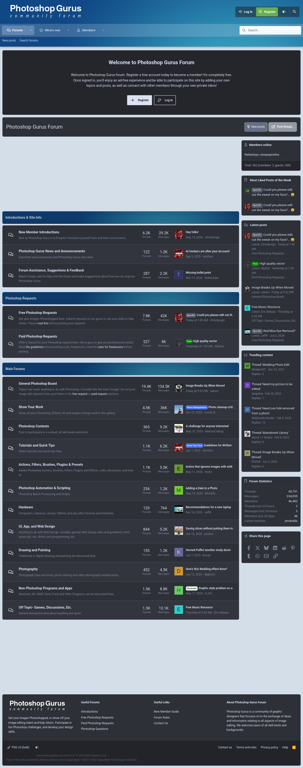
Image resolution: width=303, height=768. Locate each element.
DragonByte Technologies (111, 759)
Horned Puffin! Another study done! (208, 550)
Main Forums (15, 369)
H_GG (208, 593)
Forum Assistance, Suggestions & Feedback (51, 270)
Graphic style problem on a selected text (218, 588)
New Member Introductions (39, 232)
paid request (99, 394)
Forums (17, 30)
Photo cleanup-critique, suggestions (220, 407)
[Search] (294, 12)
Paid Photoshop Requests (38, 336)
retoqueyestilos (269, 154)
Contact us (225, 747)
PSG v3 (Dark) (18, 747)
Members (88, 30)
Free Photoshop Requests (38, 313)
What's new (52, 30)
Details (132, 759)
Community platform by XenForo (71, 755)
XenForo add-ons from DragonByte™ (60, 759)
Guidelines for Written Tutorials (214, 445)
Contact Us (161, 723)
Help (285, 747)
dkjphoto (209, 574)
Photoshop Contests (34, 426)
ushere (214, 391)
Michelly (210, 493)
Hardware (26, 507)
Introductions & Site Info (23, 217)
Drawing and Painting (34, 550)
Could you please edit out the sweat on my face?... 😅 (225, 315)
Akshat (219, 346)
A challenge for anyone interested (207, 426)
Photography (28, 569)
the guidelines (34, 347)
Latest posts (258, 225)
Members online (260, 145)
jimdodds (291, 521)
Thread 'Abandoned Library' (270, 432)
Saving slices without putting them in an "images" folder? (222, 528)
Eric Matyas (221, 612)
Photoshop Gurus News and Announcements (52, 251)
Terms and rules (246, 747)
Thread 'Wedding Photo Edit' (271, 364)
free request (80, 394)
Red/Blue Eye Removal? (273, 331)
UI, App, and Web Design (37, 526)
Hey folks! (192, 232)
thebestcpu (212, 278)
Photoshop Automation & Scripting (44, 488)
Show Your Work (31, 407)
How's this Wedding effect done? (206, 569)
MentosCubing (214, 431)
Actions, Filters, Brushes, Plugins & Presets (51, 464)
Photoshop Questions (94, 729)
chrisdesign (212, 237)
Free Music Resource (199, 607)
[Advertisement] (121, 173)
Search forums (29, 40)
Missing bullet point (198, 272)
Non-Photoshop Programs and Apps (45, 588)
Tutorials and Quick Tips (37, 445)
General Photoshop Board (38, 383)
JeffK (207, 512)
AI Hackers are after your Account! (208, 251)
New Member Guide (166, 711)
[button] (30, 30)
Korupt (207, 555)
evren (208, 472)
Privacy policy (269, 747)
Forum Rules (162, 717)
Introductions (89, 711)
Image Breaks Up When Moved (205, 385)
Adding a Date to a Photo (201, 488)
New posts (9, 40)
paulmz (209, 534)
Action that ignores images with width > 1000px (216, 466)
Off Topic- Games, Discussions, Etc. (45, 607)
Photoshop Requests (20, 298)
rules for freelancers (110, 347)
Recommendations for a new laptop (208, 507)
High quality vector (201, 341)
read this (42, 323)
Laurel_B (209, 412)
